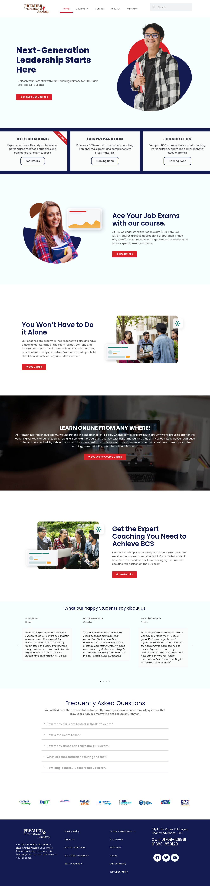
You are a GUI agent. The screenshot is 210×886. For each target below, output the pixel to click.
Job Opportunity (119, 871)
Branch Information (75, 847)
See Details (33, 161)
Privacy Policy (72, 831)
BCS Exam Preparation (77, 855)
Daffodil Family (118, 863)
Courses (82, 8)
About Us (116, 8)
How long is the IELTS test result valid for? (76, 768)
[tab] (105, 724)
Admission (132, 8)
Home (66, 8)
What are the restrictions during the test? (76, 757)
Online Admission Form (122, 831)
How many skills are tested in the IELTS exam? (79, 724)
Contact (99, 8)
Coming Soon (105, 161)
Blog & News (116, 839)
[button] (34, 97)
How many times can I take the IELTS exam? (78, 746)
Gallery (113, 855)
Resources (115, 847)
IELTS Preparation (74, 863)
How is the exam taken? (63, 735)
